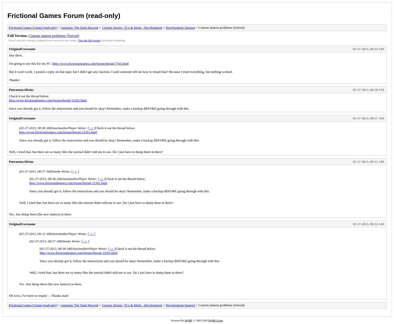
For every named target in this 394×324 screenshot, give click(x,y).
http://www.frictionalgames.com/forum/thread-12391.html (48, 100)
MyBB (188, 320)
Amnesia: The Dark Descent (79, 28)
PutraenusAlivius (21, 90)
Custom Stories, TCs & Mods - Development (132, 28)
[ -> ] (91, 128)
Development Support (180, 28)
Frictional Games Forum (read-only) (63, 16)
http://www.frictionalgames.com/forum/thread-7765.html (91, 63)
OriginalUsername (22, 49)
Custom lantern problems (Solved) (54, 36)
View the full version (89, 40)
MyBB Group (215, 320)
